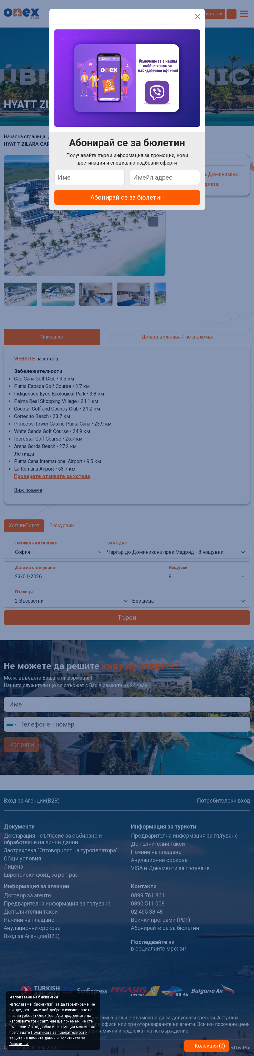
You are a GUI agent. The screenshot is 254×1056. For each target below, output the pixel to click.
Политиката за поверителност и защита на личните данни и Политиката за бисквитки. (48, 1038)
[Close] (197, 17)
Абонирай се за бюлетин (127, 197)
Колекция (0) (209, 1046)
